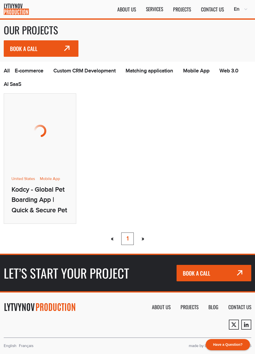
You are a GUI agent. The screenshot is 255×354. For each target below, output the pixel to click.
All (7, 70)
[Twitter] (234, 325)
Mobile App (196, 70)
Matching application (149, 70)
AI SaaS (12, 84)
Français (26, 345)
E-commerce (29, 70)
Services (154, 9)
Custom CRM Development (84, 70)
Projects (182, 9)
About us (126, 9)
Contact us (212, 9)
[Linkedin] (246, 325)
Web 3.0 (228, 70)
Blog (213, 307)
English (10, 345)
